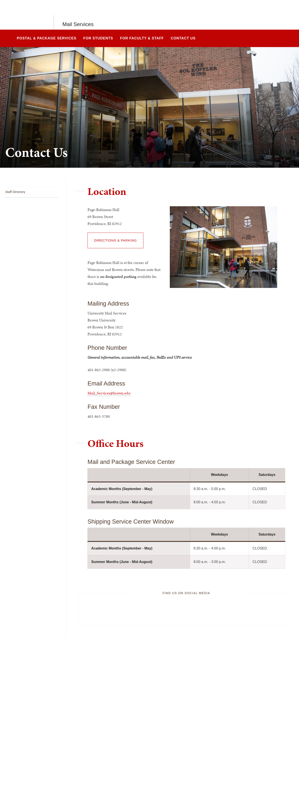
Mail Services (78, 15)
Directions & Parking (115, 240)
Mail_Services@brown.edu (109, 393)
